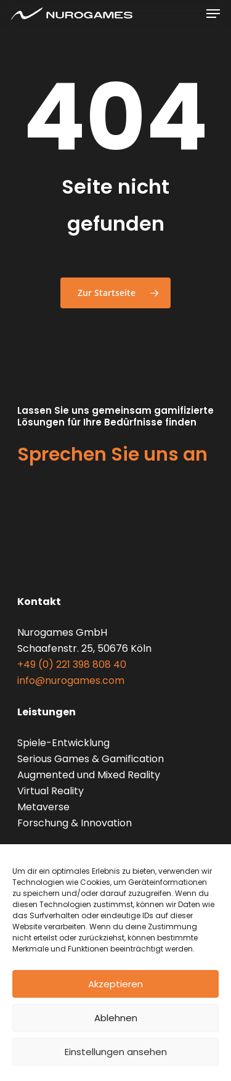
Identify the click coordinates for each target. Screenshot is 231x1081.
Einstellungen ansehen (116, 1051)
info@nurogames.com (70, 680)
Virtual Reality (50, 791)
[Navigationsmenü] (213, 13)
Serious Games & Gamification (90, 759)
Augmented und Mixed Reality (88, 775)
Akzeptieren (115, 983)
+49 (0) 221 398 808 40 (71, 664)
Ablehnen (115, 1017)
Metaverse (43, 807)
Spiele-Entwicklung (63, 743)
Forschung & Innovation (74, 823)
